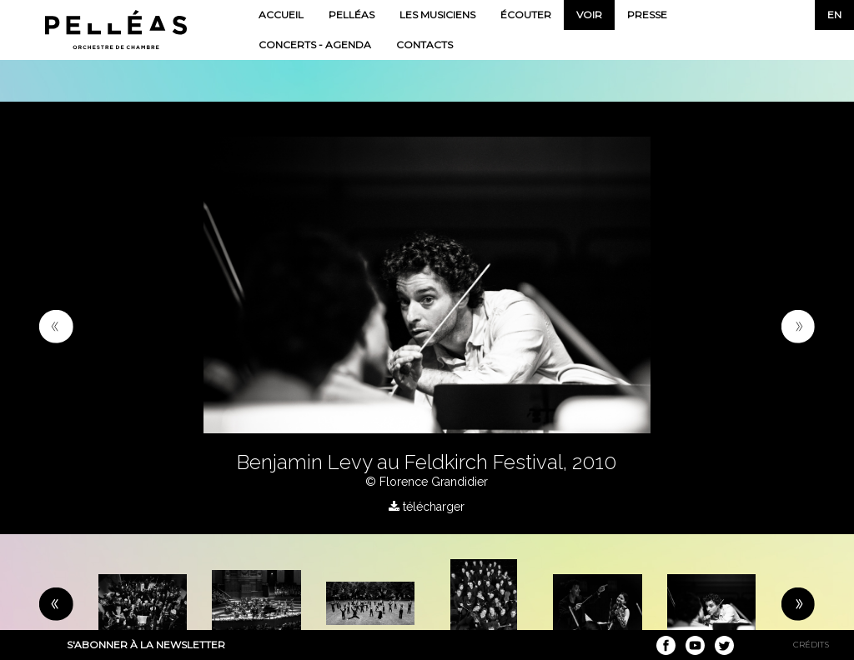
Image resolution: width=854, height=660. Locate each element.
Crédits (811, 644)
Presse (647, 14)
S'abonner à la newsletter (146, 644)
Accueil (281, 14)
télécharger (427, 506)
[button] (56, 325)
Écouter (525, 14)
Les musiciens (437, 14)
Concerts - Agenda (315, 44)
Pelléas (351, 14)
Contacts (424, 44)
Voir (589, 14)
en (834, 14)
